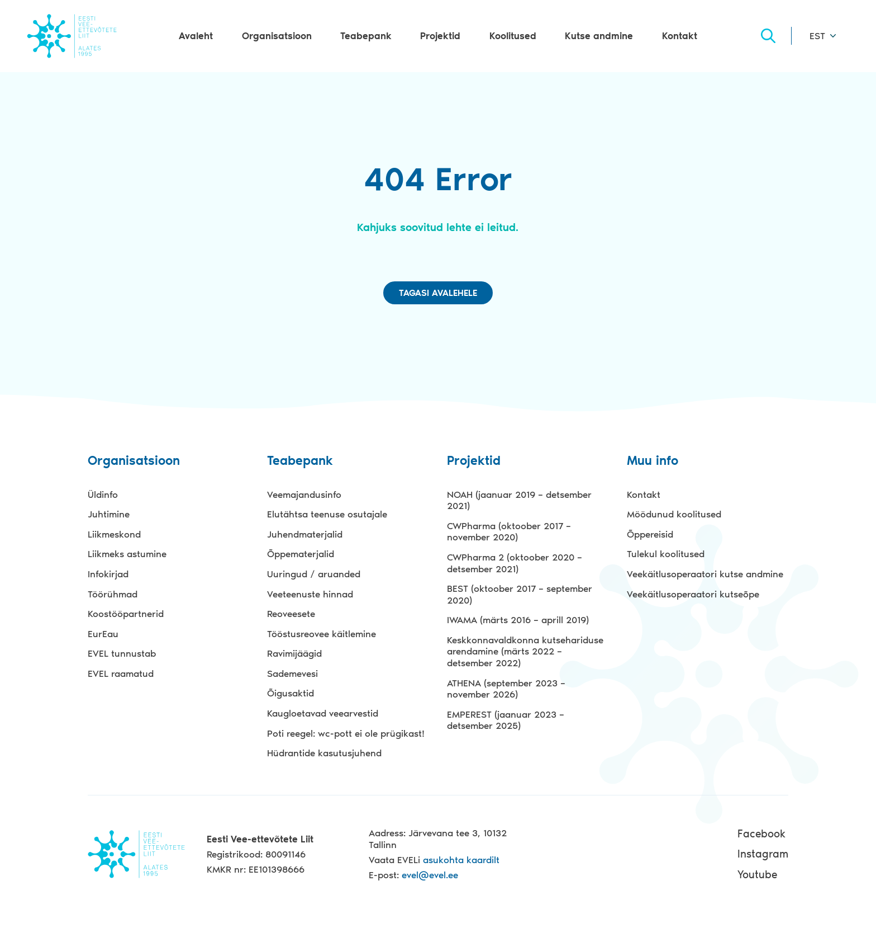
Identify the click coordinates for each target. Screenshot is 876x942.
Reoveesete (291, 613)
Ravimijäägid (294, 653)
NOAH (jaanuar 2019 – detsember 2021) (519, 500)
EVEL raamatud (121, 673)
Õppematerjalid (300, 553)
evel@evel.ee (430, 874)
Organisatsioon (277, 35)
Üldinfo (103, 494)
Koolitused (512, 35)
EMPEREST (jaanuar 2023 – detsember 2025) (505, 720)
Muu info (652, 461)
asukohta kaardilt (461, 859)
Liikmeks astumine (127, 553)
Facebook (761, 833)
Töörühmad (112, 594)
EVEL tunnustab (122, 653)
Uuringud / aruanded (313, 574)
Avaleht (196, 35)
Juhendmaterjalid (304, 534)
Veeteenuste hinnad (310, 594)
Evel (72, 36)
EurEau (103, 633)
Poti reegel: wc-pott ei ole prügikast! (346, 733)
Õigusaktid (290, 693)
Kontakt (679, 35)
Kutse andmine (599, 35)
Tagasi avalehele (438, 293)
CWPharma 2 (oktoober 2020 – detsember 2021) (514, 563)
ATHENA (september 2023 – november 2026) (506, 688)
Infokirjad (108, 574)
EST (817, 35)
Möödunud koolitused (674, 514)
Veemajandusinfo (304, 494)
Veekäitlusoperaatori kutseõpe (693, 594)
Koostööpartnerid (126, 613)
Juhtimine (109, 514)
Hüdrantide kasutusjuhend (324, 753)
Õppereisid (650, 534)
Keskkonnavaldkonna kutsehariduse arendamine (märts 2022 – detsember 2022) (525, 651)
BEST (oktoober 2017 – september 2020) (519, 594)
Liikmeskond (114, 534)
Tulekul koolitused (665, 553)
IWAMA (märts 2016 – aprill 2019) (518, 619)
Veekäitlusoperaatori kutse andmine (705, 574)
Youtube (757, 874)
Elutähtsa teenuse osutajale (327, 514)
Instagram (762, 853)
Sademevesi (292, 673)
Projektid (440, 35)
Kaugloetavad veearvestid (322, 713)
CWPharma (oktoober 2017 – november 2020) (509, 531)
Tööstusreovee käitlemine (321, 633)
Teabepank (366, 35)
